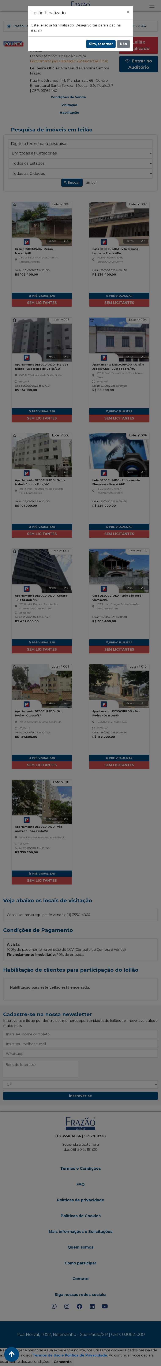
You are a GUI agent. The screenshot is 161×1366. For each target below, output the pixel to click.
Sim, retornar (101, 44)
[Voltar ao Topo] (11, 1354)
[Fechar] (128, 12)
